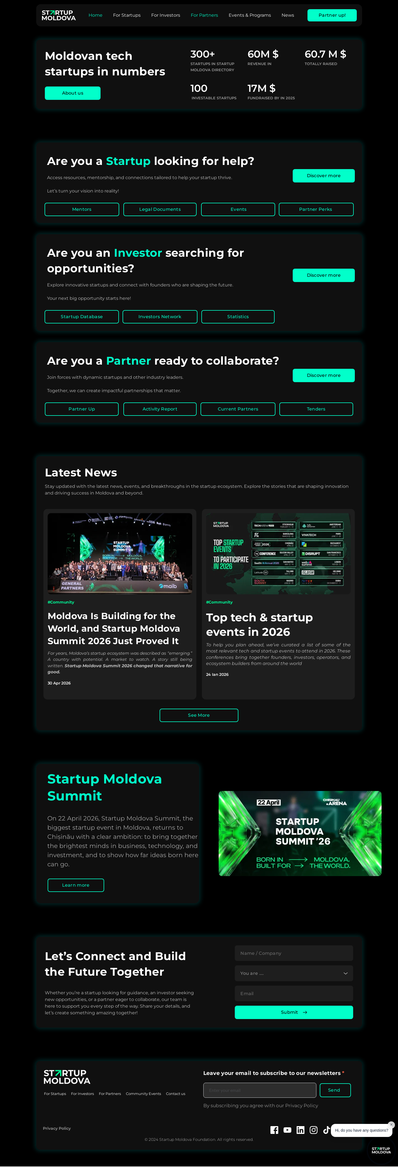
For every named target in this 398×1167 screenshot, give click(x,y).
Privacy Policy (57, 1128)
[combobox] (294, 973)
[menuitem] (95, 15)
